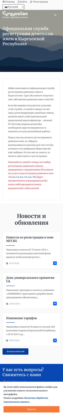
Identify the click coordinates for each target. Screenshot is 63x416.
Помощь (9, 1)
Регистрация (39, 1)
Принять (31, 409)
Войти (22, 1)
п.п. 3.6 (23, 177)
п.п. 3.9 (31, 177)
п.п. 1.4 (15, 177)
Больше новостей (15, 351)
